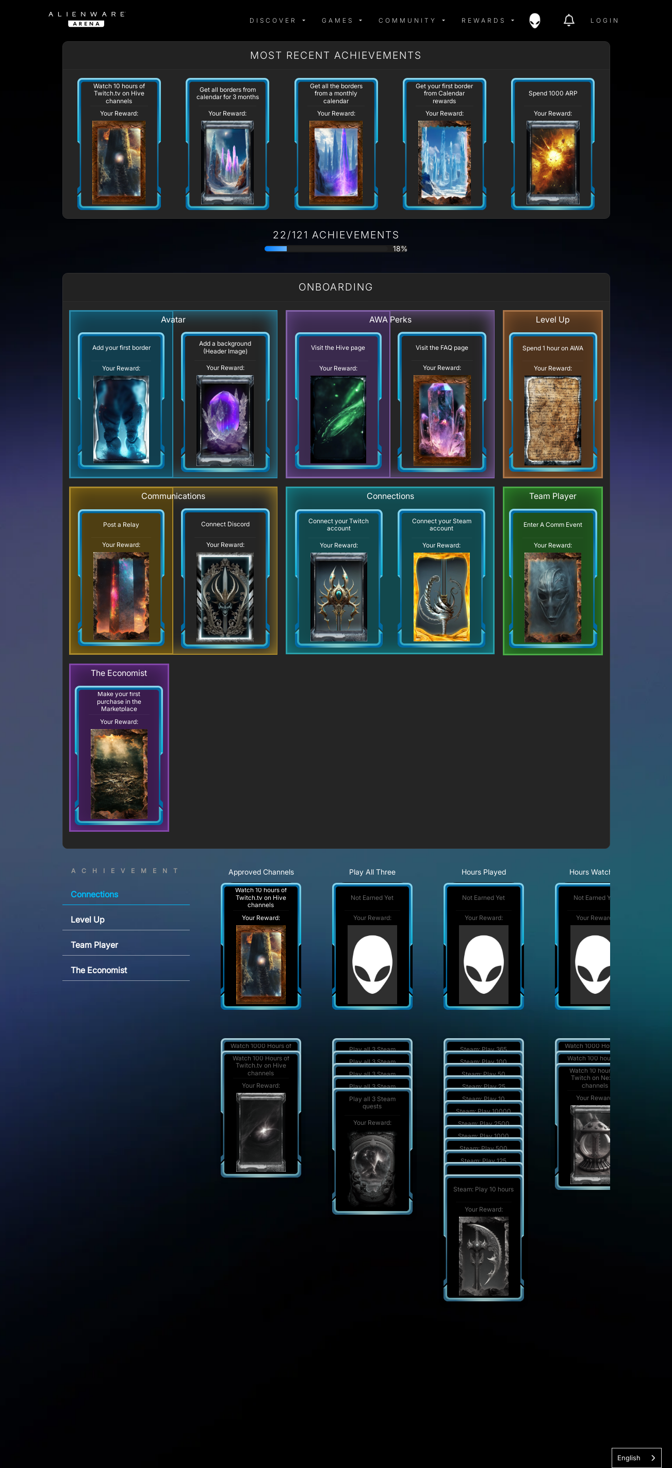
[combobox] (637, 1458)
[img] (152, 20)
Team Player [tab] (94, 945)
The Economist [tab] (99, 970)
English (629, 1458)
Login (605, 20)
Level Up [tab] (88, 919)
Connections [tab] (94, 894)
